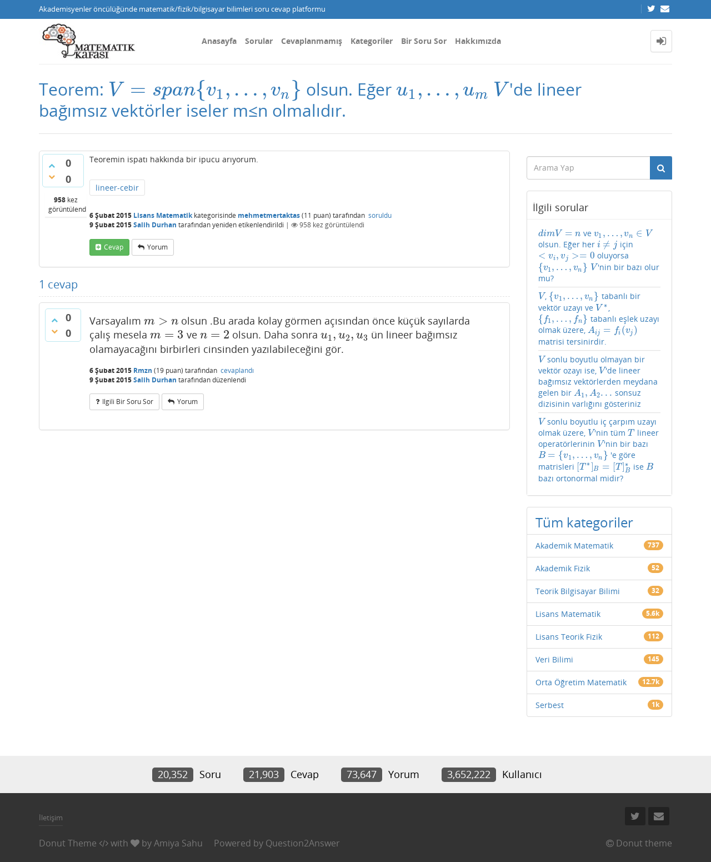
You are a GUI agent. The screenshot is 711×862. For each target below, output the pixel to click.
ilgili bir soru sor (127, 401)
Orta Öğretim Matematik (581, 682)
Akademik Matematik (574, 545)
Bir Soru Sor (424, 41)
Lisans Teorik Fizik (568, 636)
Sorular (259, 41)
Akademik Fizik (562, 568)
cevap (113, 247)
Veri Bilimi (554, 659)
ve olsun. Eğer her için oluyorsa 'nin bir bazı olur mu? (598, 255)
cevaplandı (237, 370)
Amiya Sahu (178, 843)
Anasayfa (219, 41)
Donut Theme (68, 843)
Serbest (549, 705)
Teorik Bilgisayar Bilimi (577, 591)
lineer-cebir (117, 187)
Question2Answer (303, 843)
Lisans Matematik (162, 215)
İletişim (51, 818)
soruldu (380, 215)
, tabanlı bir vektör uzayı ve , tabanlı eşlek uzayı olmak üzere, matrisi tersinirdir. (598, 319)
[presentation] (205, 89)
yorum (157, 247)
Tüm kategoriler (584, 522)
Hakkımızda (478, 41)
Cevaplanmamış (311, 41)
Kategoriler (372, 41)
